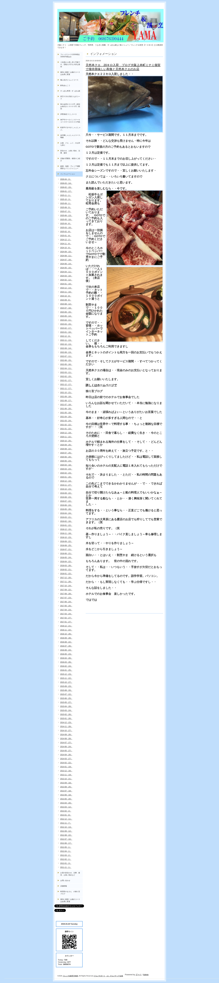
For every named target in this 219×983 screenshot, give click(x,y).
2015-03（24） (66, 710)
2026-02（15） (66, 187)
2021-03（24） (66, 421)
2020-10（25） (66, 441)
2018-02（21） (66, 570)
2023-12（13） (66, 288)
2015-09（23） (66, 686)
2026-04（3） (65, 179)
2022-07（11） (66, 356)
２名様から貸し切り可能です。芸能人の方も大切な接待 (70, 64)
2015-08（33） (66, 690)
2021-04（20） (66, 417)
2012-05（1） (65, 847)
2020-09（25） (66, 445)
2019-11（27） (66, 485)
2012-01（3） (65, 863)
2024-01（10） (66, 284)
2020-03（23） (66, 469)
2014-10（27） (66, 731)
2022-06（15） (66, 360)
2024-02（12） (66, 280)
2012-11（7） (65, 823)
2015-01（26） (66, 718)
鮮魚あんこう (65, 85)
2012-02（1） (65, 859)
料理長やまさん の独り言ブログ (70, 893)
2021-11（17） (66, 388)
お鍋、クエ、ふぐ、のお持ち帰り (70, 144)
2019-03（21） (66, 517)
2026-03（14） (66, 183)
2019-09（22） (66, 493)
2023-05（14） (66, 316)
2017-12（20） (66, 578)
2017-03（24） (66, 614)
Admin (146, 974)
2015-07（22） (66, 694)
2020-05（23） (66, 461)
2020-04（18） (66, 465)
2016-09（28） (66, 638)
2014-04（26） (66, 755)
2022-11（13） (66, 340)
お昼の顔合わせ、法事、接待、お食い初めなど (70, 874)
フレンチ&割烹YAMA (70, 976)
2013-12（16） (66, 771)
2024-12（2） (65, 240)
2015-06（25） (66, 698)
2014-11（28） (66, 726)
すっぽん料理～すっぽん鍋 (70, 91)
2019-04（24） (66, 513)
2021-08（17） (66, 401)
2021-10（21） (66, 393)
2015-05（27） (66, 702)
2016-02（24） (66, 666)
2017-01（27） (66, 622)
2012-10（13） (66, 827)
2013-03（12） (66, 807)
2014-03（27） (66, 759)
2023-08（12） (66, 304)
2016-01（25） (66, 670)
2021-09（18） (66, 397)
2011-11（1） (65, 867)
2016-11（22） (66, 630)
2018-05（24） (66, 557)
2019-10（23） (66, 489)
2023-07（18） (66, 308)
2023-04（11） (66, 320)
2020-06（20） (66, 457)
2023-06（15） (66, 312)
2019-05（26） (66, 509)
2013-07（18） (66, 791)
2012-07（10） (66, 839)
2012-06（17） (66, 843)
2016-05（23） (66, 654)
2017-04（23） (66, 610)
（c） (108, 976)
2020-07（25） (66, 453)
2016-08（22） (66, 642)
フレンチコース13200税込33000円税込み (70, 56)
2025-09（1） (65, 203)
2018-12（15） (66, 529)
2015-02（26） (66, 714)
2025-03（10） (66, 228)
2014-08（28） (66, 739)
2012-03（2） (65, 855)
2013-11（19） (66, 775)
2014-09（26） (66, 735)
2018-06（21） (66, 553)
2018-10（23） (66, 537)
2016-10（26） (66, 634)
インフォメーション (67, 174)
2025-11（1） (65, 195)
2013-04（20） (66, 803)
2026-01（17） (66, 191)
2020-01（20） (66, 477)
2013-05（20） (66, 799)
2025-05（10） (66, 219)
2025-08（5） (65, 207)
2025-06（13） (66, 215)
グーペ (138, 974)
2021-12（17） (66, 384)
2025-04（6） (65, 224)
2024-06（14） (66, 264)
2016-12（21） (66, 626)
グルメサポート (99, 976)
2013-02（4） (65, 811)
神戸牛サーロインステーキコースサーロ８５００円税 (70, 121)
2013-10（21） (66, 779)
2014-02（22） (66, 763)
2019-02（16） (66, 521)
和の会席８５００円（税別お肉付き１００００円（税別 (70, 106)
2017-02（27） (66, 618)
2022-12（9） (65, 336)
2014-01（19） (66, 767)
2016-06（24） (66, 650)
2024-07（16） (66, 260)
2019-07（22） (66, 501)
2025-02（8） (65, 232)
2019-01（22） (66, 525)
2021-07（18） (66, 405)
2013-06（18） (66, 795)
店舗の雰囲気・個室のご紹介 (70, 160)
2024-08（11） (66, 256)
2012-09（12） (66, 831)
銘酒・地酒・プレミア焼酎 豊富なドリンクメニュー (71, 167)
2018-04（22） (66, 562)
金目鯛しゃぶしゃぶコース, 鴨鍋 (71, 136)
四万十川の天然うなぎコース (70, 98)
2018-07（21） (66, 549)
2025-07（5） (65, 211)
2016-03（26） (66, 662)
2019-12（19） (66, 481)
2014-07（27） (66, 743)
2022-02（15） (66, 376)
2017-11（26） (66, 582)
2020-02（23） (66, 473)
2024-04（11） (66, 272)
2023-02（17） (66, 328)
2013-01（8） (65, 815)
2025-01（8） (65, 236)
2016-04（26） (66, 658)
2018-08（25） (66, 545)
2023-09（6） (65, 300)
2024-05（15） (66, 268)
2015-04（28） (66, 706)
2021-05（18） (66, 413)
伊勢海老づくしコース (68, 114)
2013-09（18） (66, 783)
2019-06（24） (66, 505)
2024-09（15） (66, 252)
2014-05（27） (66, 751)
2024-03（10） (66, 276)
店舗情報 (63, 886)
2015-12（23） (66, 674)
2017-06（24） (66, 602)
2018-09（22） (66, 541)
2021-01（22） (66, 429)
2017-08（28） (66, 594)
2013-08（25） (66, 787)
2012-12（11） (66, 819)
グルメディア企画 (116, 976)
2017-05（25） (66, 606)
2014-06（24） (66, 747)
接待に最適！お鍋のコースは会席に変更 (70, 73)
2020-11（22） (66, 437)
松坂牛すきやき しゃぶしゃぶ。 (70, 129)
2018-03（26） (66, 566)
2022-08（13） (66, 352)
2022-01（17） (66, 380)
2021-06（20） (66, 409)
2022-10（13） (66, 344)
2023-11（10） (66, 292)
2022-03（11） (66, 372)
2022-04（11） (66, 368)
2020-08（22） (66, 449)
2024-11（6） (65, 244)
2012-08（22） (66, 835)
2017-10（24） (66, 586)
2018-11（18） (66, 533)
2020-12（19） (66, 433)
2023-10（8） (65, 296)
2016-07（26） (66, 646)
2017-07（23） (66, 598)
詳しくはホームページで (101, 385)
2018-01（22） (66, 574)
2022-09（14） (66, 348)
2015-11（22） (66, 678)
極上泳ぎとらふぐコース (69, 80)
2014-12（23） (66, 722)
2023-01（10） (66, 332)
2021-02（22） (66, 425)
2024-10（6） (65, 248)
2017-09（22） (66, 590)
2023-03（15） (66, 324)
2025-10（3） (65, 199)
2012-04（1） (65, 851)
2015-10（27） (66, 682)
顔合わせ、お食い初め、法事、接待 (70, 152)
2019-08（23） (66, 497)
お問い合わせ (65, 880)
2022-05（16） (66, 364)
